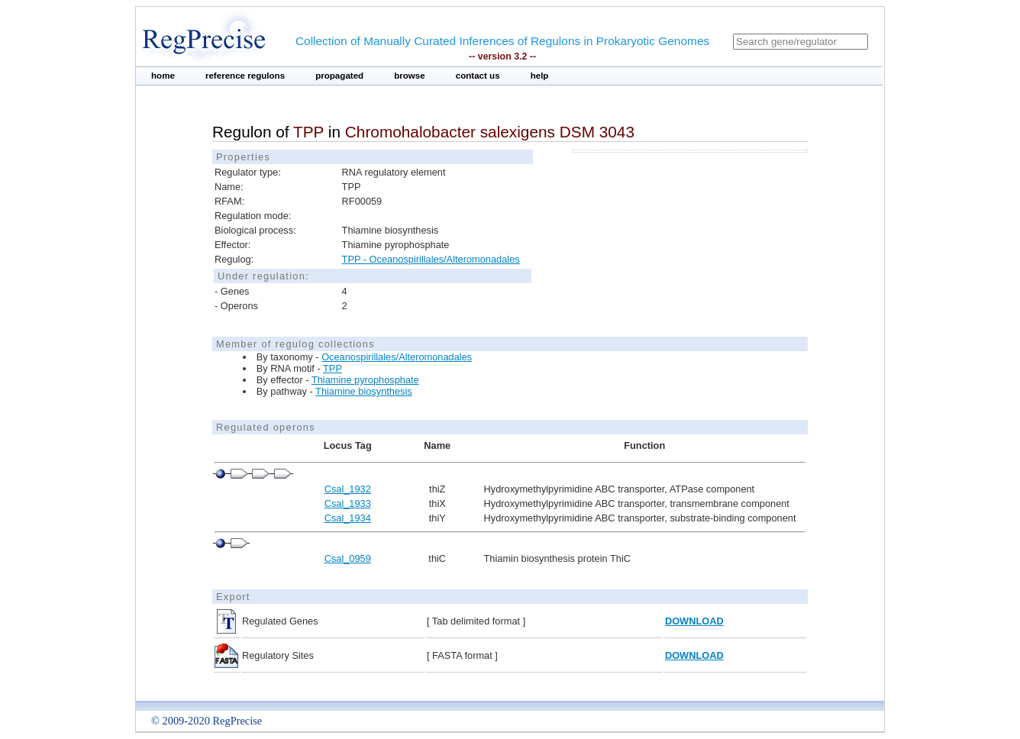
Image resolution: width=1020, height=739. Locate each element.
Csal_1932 (347, 489)
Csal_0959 (347, 558)
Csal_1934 (347, 518)
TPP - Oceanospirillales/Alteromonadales (431, 259)
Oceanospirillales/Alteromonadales (396, 357)
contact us (478, 75)
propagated (339, 75)
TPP (332, 368)
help (540, 75)
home (163, 75)
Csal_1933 (347, 503)
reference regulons (245, 75)
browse (409, 75)
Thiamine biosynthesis (363, 391)
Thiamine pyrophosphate (365, 380)
